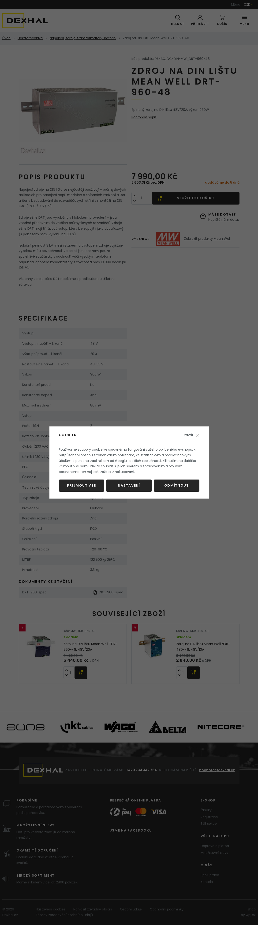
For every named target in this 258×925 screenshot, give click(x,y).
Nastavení (129, 485)
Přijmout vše (81, 485)
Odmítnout (176, 485)
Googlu (121, 460)
